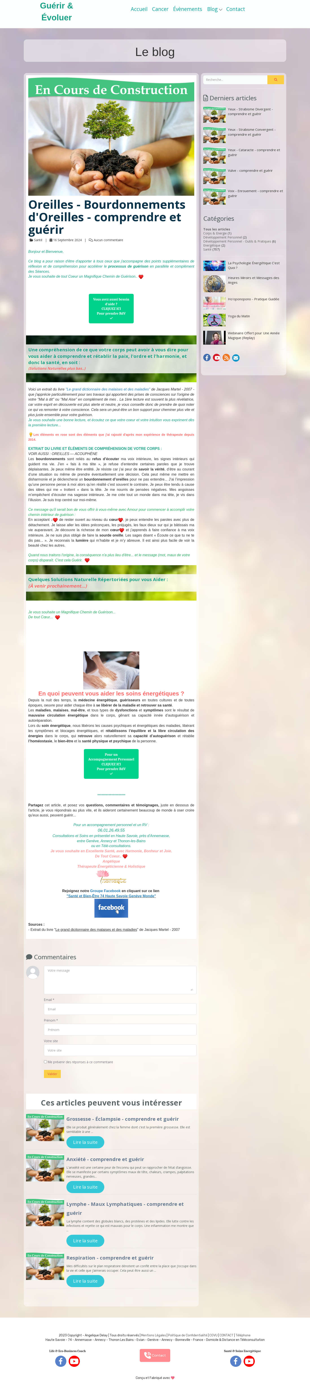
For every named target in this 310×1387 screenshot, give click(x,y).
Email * (49, 1000)
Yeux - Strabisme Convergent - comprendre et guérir (239, 135)
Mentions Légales (153, 1335)
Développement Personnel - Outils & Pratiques (237, 241)
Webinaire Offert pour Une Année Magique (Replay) (241, 338)
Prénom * (51, 1020)
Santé (207, 249)
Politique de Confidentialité (187, 1335)
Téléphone (243, 1335)
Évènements (187, 9)
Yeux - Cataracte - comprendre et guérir (241, 155)
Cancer (160, 9)
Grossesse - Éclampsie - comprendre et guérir (122, 1118)
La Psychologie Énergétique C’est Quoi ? (241, 266)
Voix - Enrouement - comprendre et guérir (243, 196)
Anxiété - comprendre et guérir (105, 1159)
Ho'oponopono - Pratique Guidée (241, 303)
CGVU (213, 1335)
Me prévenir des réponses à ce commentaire (78, 1062)
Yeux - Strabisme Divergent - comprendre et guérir (238, 115)
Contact (235, 9)
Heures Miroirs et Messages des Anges (241, 283)
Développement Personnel (222, 237)
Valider (52, 1074)
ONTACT (228, 1335)
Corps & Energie (215, 233)
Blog (214, 9)
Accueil (139, 9)
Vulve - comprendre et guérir (238, 176)
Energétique (211, 245)
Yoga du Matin (226, 320)
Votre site (51, 1041)
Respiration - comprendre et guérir (110, 1257)
